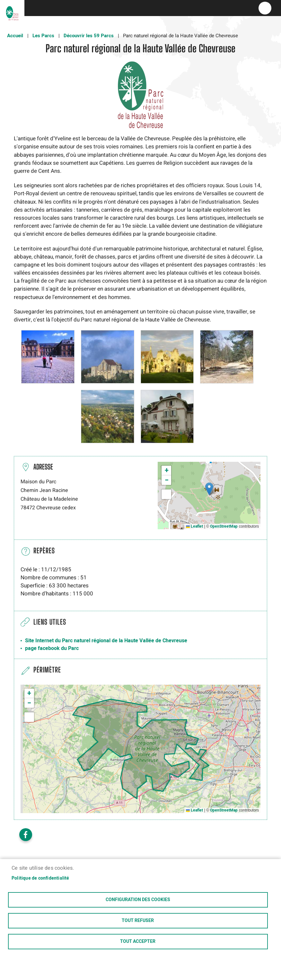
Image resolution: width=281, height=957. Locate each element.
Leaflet (194, 526)
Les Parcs (43, 35)
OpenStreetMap (224, 526)
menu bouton (265, 8)
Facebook (25, 834)
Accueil (15, 35)
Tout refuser (138, 920)
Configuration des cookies (138, 900)
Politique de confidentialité (40, 878)
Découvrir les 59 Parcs (89, 35)
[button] (48, 356)
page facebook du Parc (52, 648)
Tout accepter (137, 941)
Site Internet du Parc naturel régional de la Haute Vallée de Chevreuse (106, 641)
